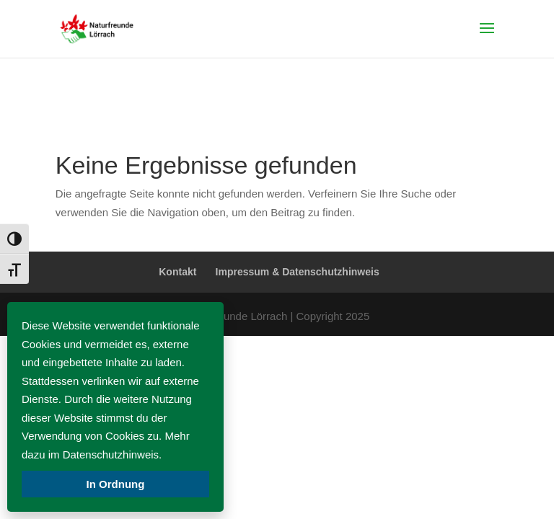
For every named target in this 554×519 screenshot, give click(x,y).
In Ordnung (116, 484)
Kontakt (177, 272)
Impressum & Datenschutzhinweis (297, 272)
